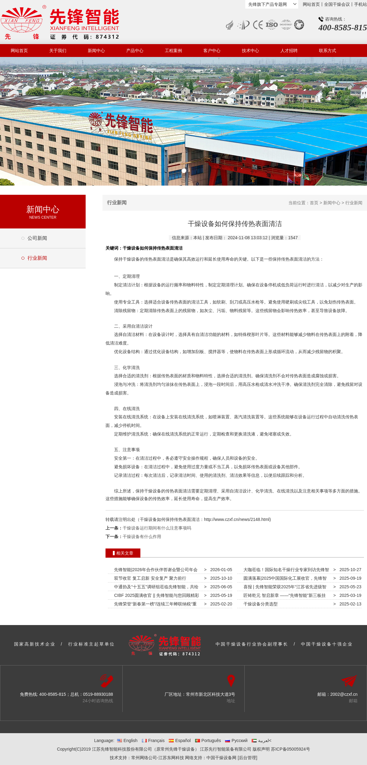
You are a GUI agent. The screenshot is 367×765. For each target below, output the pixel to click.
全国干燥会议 (337, 4)
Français (153, 740)
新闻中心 (96, 50)
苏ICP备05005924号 (290, 749)
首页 (314, 202)
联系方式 (327, 50)
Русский (236, 740)
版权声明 (261, 749)
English (127, 740)
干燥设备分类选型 (259, 603)
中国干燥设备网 (221, 757)
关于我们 (57, 50)
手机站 (360, 4)
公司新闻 (37, 238)
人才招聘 (289, 50)
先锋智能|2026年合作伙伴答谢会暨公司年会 (155, 569)
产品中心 (134, 50)
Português (208, 740)
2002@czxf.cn (344, 694)
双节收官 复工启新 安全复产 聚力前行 (149, 578)
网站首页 (311, 4)
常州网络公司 (144, 757)
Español (180, 740)
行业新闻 (37, 258)
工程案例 (173, 50)
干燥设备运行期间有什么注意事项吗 (157, 528)
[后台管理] (247, 757)
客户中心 (212, 50)
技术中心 (250, 50)
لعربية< (261, 740)
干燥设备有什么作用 (142, 536)
